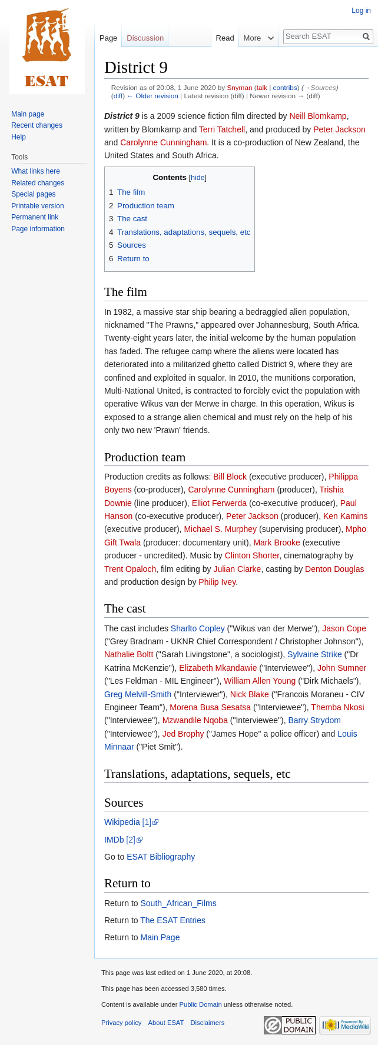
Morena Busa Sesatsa (210, 707)
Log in (361, 10)
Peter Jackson (339, 129)
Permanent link (34, 217)
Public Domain (200, 1004)
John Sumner (341, 668)
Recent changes (36, 125)
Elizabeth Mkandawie (218, 668)
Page (108, 38)
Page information (38, 229)
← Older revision (152, 95)
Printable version (37, 206)
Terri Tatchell (222, 129)
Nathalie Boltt (128, 654)
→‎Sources (320, 87)
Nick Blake (249, 694)
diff (118, 95)
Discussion (145, 38)
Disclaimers (208, 1022)
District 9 (122, 116)
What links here (35, 171)
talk (262, 87)
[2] (130, 839)
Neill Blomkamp (317, 116)
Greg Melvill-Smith (137, 694)
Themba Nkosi (337, 707)
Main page (27, 114)
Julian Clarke (237, 569)
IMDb (114, 839)
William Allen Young (260, 680)
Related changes (37, 183)
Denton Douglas (334, 569)
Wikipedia (122, 822)
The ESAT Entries (172, 920)
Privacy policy (121, 1022)
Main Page (160, 937)
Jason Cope (344, 628)
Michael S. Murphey (220, 529)
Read (219, 38)
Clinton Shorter (252, 555)
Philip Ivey (217, 582)
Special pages (33, 194)
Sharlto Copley (198, 628)
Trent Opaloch (130, 569)
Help (18, 137)
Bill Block (230, 476)
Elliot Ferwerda (219, 503)
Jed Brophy (183, 733)
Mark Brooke (276, 542)
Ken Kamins (345, 516)
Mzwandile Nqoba (195, 720)
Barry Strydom (314, 720)
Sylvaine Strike (314, 654)
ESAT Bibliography (161, 856)
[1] (147, 822)
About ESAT (166, 1022)
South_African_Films (178, 903)
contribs (285, 87)
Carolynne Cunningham (163, 142)
